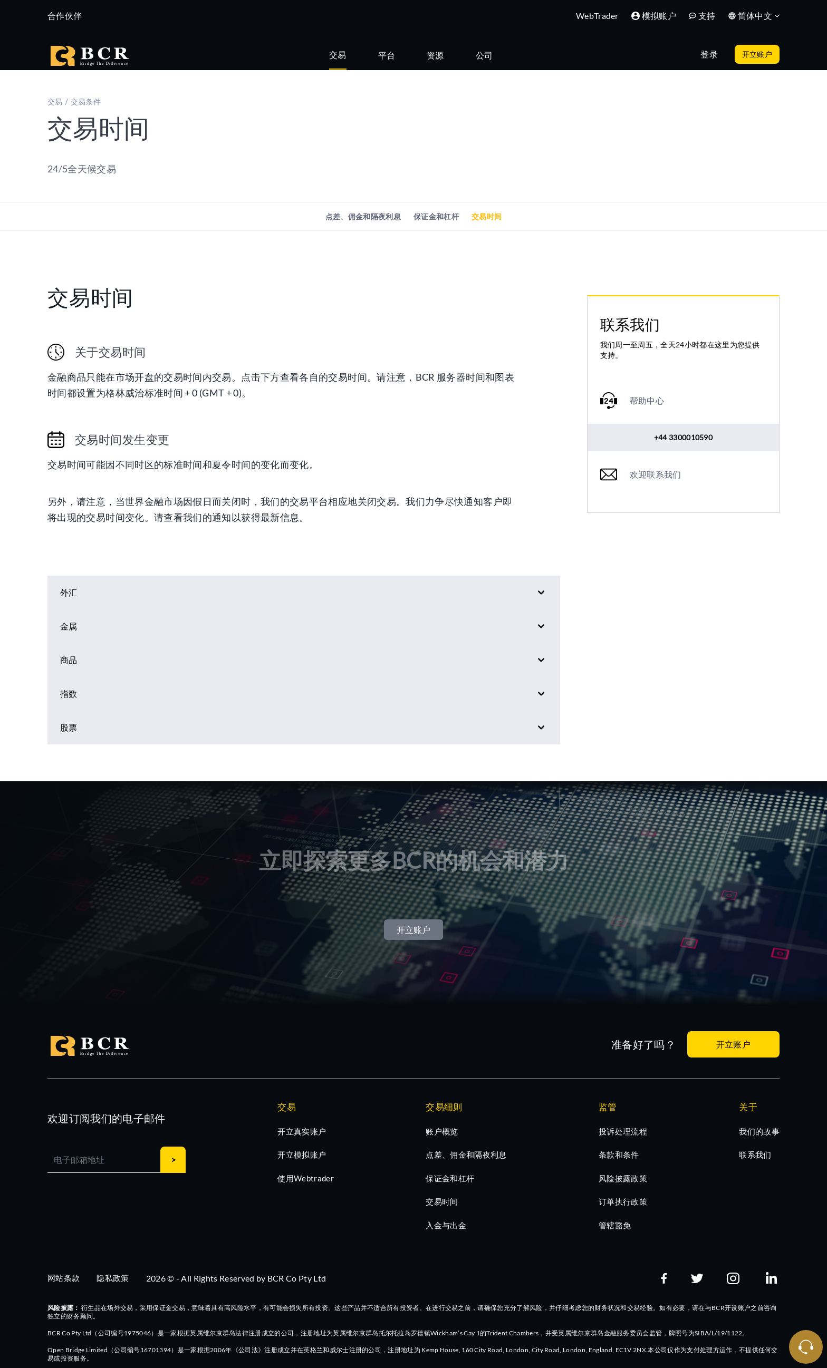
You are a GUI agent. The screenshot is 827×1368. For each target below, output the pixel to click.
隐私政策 (113, 1278)
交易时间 (487, 216)
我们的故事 (759, 1131)
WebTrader (597, 16)
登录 (709, 54)
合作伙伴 (64, 16)
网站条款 (63, 1278)
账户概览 (442, 1131)
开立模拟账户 (301, 1154)
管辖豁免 (615, 1225)
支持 (702, 16)
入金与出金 (446, 1225)
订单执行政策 (623, 1201)
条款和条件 (619, 1154)
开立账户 (757, 54)
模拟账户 (653, 16)
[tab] (343, 54)
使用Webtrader (305, 1178)
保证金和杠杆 (436, 216)
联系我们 (755, 1154)
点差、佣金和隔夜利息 (363, 216)
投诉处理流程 (623, 1131)
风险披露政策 (623, 1178)
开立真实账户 (301, 1131)
